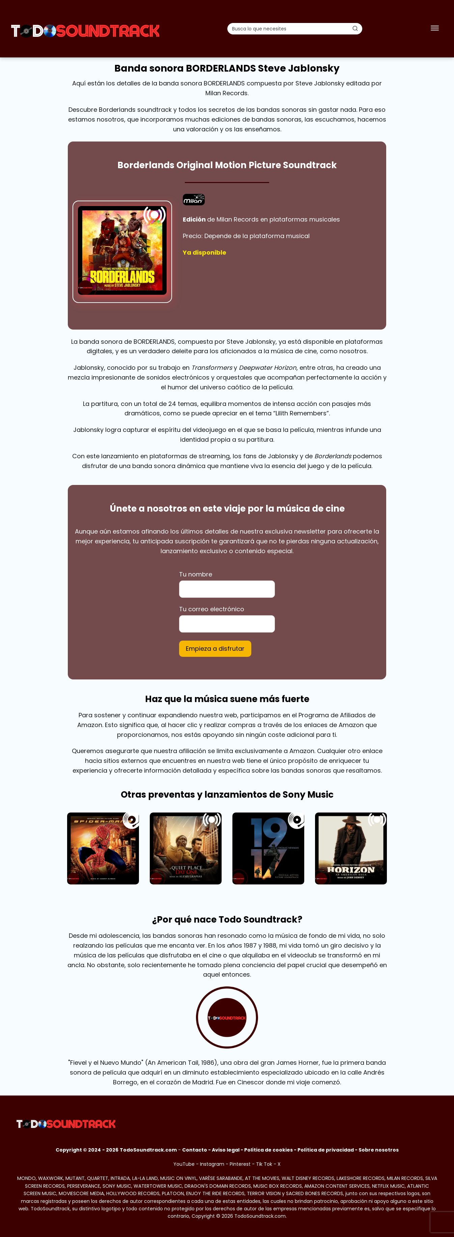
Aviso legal (225, 1149)
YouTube (184, 1164)
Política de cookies (268, 1149)
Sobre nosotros (379, 1149)
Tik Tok (264, 1164)
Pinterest (240, 1164)
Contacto (194, 1149)
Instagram (212, 1164)
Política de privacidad (325, 1149)
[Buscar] (355, 28)
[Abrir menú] (435, 28)
